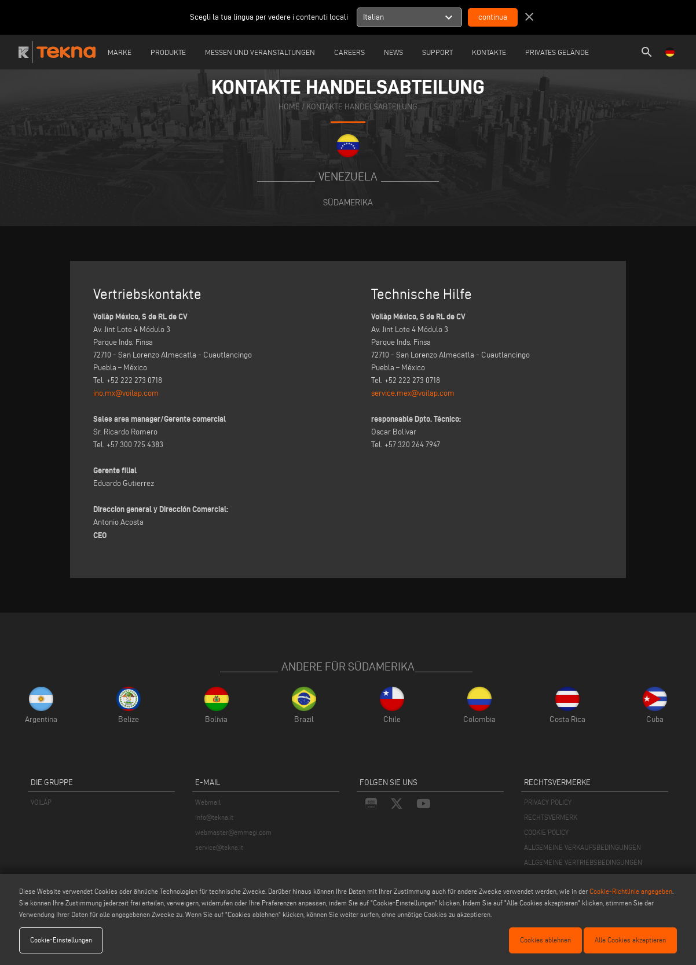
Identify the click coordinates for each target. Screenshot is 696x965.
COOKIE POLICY (546, 832)
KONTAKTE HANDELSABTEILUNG (361, 106)
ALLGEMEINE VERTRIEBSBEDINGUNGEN (583, 862)
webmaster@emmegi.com (233, 832)
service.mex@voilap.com (413, 393)
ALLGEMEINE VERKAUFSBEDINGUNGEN (582, 847)
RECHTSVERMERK (550, 817)
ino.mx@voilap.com (126, 393)
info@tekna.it (214, 817)
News (393, 52)
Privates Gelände (557, 52)
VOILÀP (41, 802)
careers (349, 52)
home (289, 106)
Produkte (168, 52)
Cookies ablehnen (545, 940)
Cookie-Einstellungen (61, 940)
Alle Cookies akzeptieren (630, 940)
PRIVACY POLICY (548, 802)
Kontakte (489, 52)
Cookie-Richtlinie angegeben (630, 891)
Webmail (208, 802)
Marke (119, 52)
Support (437, 52)
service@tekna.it (219, 847)
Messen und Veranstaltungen (260, 52)
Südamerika (348, 202)
